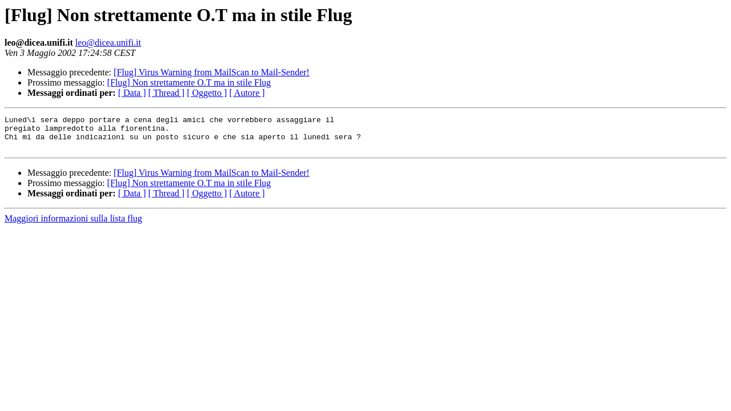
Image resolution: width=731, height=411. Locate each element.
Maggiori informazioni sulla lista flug (73, 225)
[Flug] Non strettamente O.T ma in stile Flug (189, 82)
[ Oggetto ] (207, 93)
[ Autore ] (246, 93)
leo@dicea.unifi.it (108, 42)
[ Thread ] (166, 93)
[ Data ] (132, 93)
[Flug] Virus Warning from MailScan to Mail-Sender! (212, 72)
